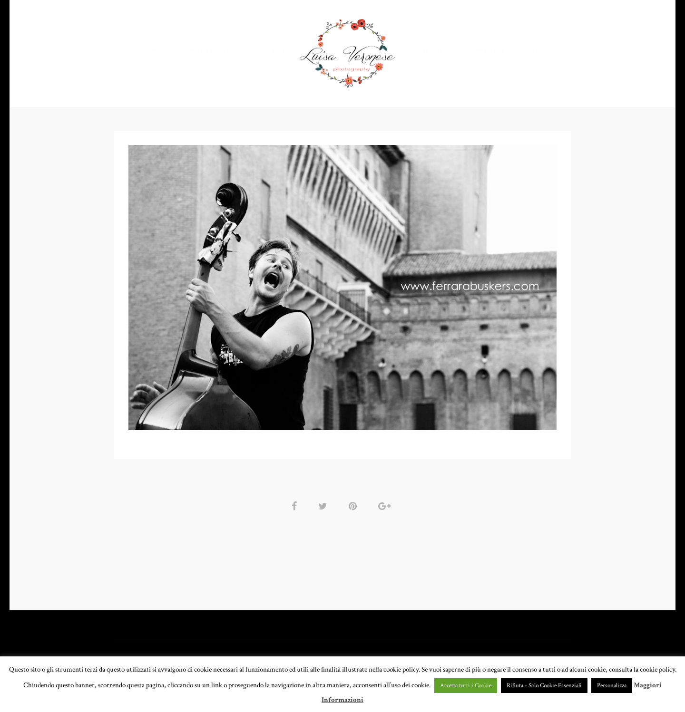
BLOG (530, 49)
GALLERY (270, 49)
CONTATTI (485, 49)
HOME (163, 49)
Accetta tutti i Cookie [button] (465, 686)
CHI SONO (433, 49)
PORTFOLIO (211, 49)
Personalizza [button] (611, 686)
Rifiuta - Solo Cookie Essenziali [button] (544, 686)
